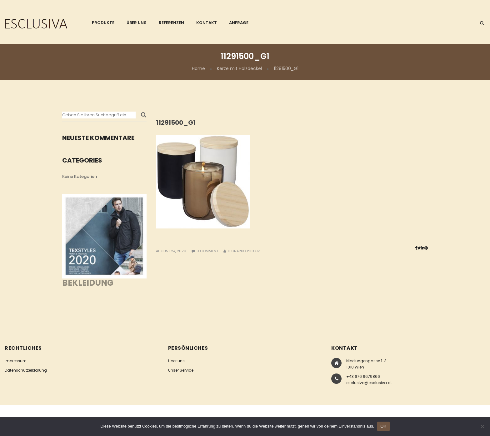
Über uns (176, 360)
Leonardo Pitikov (244, 250)
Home (198, 68)
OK (383, 426)
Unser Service (180, 370)
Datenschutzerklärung (26, 370)
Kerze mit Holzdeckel (239, 68)
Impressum (16, 360)
